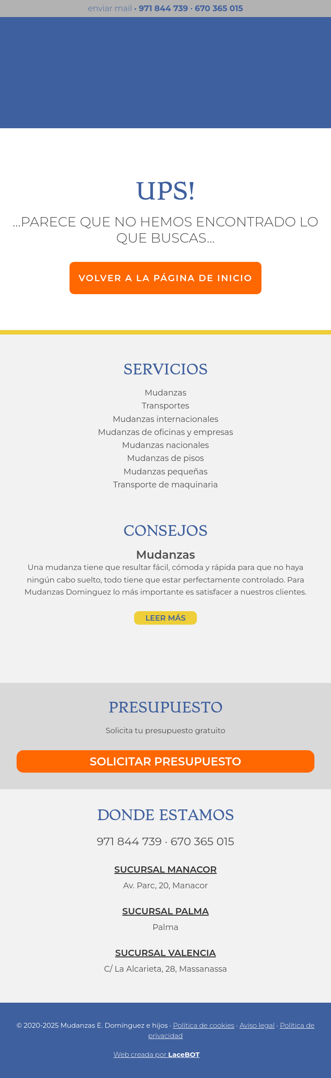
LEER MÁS (165, 617)
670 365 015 (219, 8)
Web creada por (165, 1054)
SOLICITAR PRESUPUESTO (165, 761)
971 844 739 (163, 8)
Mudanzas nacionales (165, 445)
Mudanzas (166, 393)
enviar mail (112, 8)
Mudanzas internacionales (165, 419)
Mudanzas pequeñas (165, 472)
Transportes (165, 406)
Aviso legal (257, 1025)
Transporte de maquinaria (165, 485)
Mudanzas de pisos (165, 458)
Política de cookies (204, 1025)
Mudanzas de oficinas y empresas (165, 432)
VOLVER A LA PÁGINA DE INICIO (165, 278)
